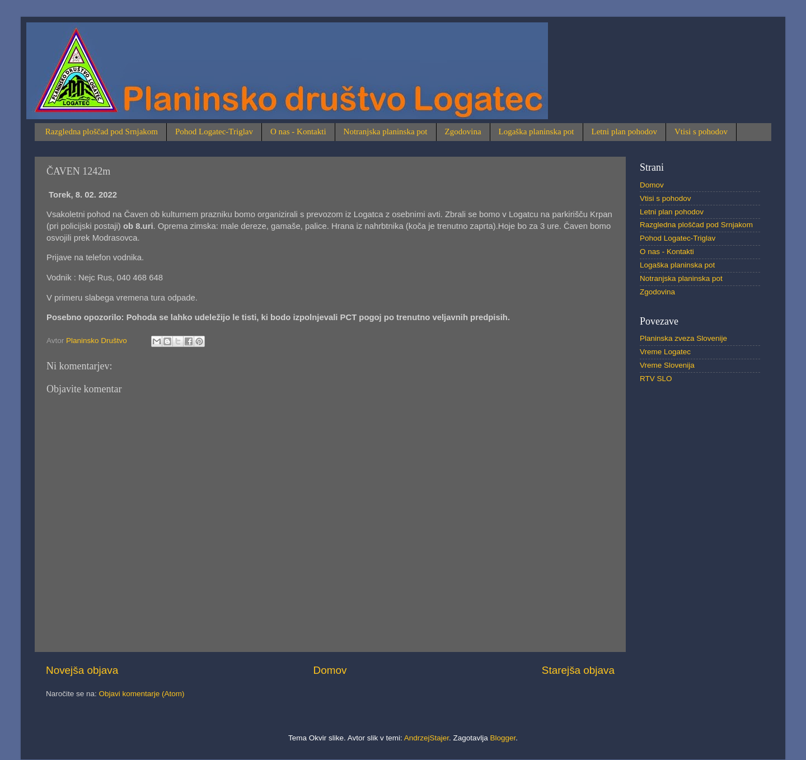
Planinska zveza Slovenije (683, 338)
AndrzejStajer (426, 738)
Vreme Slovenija (667, 365)
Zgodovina (463, 131)
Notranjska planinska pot (386, 131)
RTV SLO (656, 378)
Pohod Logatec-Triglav (214, 131)
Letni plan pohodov (624, 131)
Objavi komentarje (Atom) (142, 693)
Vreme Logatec (665, 352)
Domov (330, 670)
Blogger (503, 738)
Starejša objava (578, 670)
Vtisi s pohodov (701, 131)
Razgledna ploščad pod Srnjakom (101, 131)
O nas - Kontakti (298, 131)
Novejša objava (82, 670)
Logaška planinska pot (536, 131)
